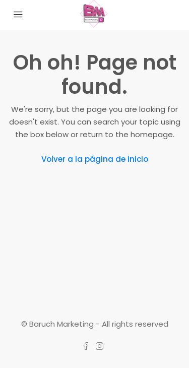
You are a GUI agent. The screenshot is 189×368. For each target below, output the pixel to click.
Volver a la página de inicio (94, 159)
